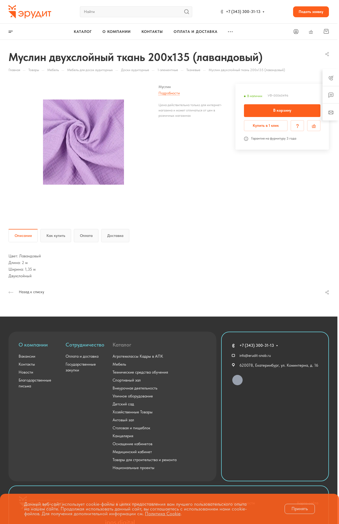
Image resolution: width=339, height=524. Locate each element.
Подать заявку (311, 12)
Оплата (86, 235)
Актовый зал (123, 420)
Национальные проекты (134, 467)
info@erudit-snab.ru (255, 355)
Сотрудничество (85, 344)
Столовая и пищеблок (131, 428)
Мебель (119, 364)
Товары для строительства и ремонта (145, 459)
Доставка (115, 235)
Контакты (27, 364)
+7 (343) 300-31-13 (243, 11)
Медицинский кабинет (132, 451)
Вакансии (27, 356)
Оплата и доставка (82, 356)
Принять (299, 508)
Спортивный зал (127, 380)
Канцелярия (123, 436)
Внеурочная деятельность (135, 388)
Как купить (55, 235)
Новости (26, 372)
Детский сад (123, 404)
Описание (23, 235)
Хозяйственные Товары (133, 412)
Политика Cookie (163, 513)
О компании (33, 344)
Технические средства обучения (140, 372)
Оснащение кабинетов (132, 443)
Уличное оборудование (133, 396)
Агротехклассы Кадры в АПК (138, 356)
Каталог (122, 344)
